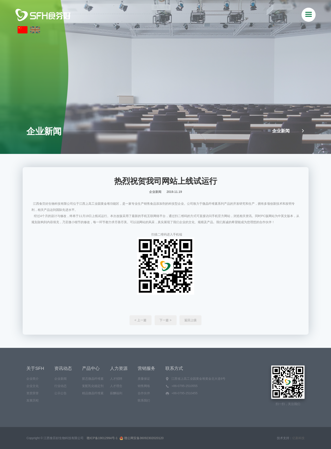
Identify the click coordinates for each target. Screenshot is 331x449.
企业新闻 (288, 130)
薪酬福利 (116, 393)
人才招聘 (116, 378)
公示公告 (60, 393)
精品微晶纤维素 (93, 393)
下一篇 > (165, 320)
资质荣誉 (32, 393)
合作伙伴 (144, 393)
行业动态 (60, 386)
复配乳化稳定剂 (93, 386)
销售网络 (144, 386)
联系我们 (144, 400)
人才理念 (116, 386)
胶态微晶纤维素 (93, 378)
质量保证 (144, 378)
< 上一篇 (140, 320)
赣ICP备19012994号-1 (102, 438)
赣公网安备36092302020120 (141, 438)
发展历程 (32, 400)
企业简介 (32, 378)
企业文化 (32, 386)
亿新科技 (298, 438)
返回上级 (190, 320)
